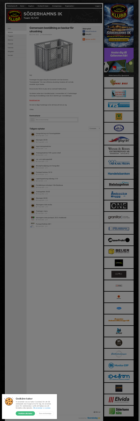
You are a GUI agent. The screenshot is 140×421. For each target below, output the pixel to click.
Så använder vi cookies (41, 408)
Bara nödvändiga (45, 413)
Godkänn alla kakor (25, 413)
